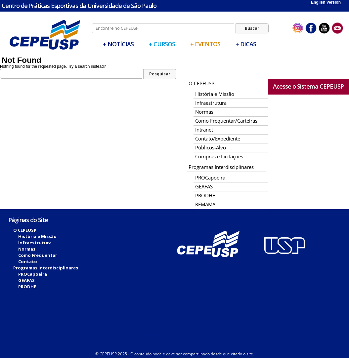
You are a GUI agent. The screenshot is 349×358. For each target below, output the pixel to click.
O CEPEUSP (201, 83)
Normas (204, 111)
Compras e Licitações (219, 156)
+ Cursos (162, 44)
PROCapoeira (210, 177)
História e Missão (214, 94)
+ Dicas (246, 44)
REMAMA (205, 204)
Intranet (204, 129)
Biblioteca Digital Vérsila (144, 334)
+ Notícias (118, 44)
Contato (27, 261)
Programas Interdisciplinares (221, 167)
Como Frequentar (37, 255)
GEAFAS (204, 186)
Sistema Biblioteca (192, 334)
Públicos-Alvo (210, 147)
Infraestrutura (211, 102)
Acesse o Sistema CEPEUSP (308, 86)
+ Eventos (205, 44)
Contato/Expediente (217, 138)
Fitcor (188, 339)
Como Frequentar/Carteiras (226, 120)
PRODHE (205, 195)
